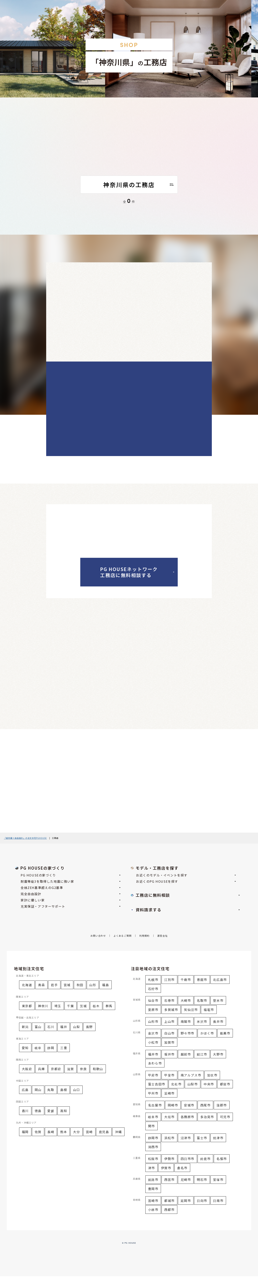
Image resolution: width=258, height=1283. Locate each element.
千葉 (70, 1012)
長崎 (50, 1138)
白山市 (169, 1040)
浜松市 (169, 1144)
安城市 (189, 1112)
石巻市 (169, 1007)
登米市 (218, 1007)
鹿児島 (104, 1138)
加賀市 (169, 1049)
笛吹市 (212, 1082)
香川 (25, 1117)
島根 (63, 1096)
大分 (76, 1138)
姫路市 (153, 1186)
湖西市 (153, 1153)
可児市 (225, 1123)
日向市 (202, 1207)
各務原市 (187, 1123)
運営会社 (162, 942)
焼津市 (218, 1144)
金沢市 (153, 1040)
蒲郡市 (221, 1112)
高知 (63, 1117)
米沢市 (202, 1028)
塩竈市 (209, 1016)
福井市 (153, 1061)
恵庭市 (202, 986)
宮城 (67, 991)
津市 (151, 1174)
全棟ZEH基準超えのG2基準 (71, 894)
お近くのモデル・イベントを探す (186, 882)
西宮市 (169, 1186)
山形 (92, 991)
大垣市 (169, 1123)
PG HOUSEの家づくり (71, 882)
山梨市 (192, 1091)
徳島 (38, 1117)
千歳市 (186, 986)
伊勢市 (169, 1165)
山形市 (153, 1028)
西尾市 (205, 1112)
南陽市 (186, 1028)
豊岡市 (153, 1195)
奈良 (83, 1075)
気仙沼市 (191, 1016)
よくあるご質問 (123, 942)
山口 (76, 1096)
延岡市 (186, 1207)
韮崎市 (169, 1100)
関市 (151, 1132)
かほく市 (207, 1040)
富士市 (202, 1144)
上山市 (169, 1028)
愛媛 (50, 1117)
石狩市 (153, 995)
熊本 (63, 1138)
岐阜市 (153, 1123)
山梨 (76, 1033)
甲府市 (153, 1082)
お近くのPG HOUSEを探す (186, 888)
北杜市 (176, 1091)
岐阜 (38, 1054)
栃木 (96, 1012)
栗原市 (153, 1016)
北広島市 (220, 986)
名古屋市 (155, 1112)
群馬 (109, 1012)
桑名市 (182, 1174)
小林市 (153, 1216)
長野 (89, 1033)
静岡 (50, 1054)
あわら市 (155, 1070)
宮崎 (89, 1138)
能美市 (225, 1040)
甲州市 (153, 1100)
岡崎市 (173, 1112)
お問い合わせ (98, 942)
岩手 (54, 991)
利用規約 (144, 942)
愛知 (25, 1054)
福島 (105, 991)
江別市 (169, 986)
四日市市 (187, 1165)
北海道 (27, 991)
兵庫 (41, 1075)
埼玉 (57, 1012)
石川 (50, 1033)
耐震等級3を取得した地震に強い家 (71, 888)
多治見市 (207, 1123)
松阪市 (153, 1165)
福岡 (25, 1138)
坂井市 (169, 1061)
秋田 (80, 991)
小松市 (153, 1049)
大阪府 (27, 1075)
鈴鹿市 (205, 1165)
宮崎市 (153, 1207)
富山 (38, 1033)
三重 (63, 1054)
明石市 (202, 1186)
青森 (41, 991)
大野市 (218, 1061)
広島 (25, 1096)
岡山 (38, 1096)
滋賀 (70, 1075)
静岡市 (153, 1144)
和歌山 (98, 1075)
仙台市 (153, 1007)
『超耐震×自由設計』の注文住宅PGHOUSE (25, 844)
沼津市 (186, 1144)
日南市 (218, 1207)
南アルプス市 (191, 1082)
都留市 (225, 1091)
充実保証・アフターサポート (71, 913)
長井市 (218, 1028)
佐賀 (38, 1138)
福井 (63, 1033)
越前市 (186, 1061)
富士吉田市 (156, 1091)
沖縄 (118, 1138)
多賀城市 (171, 1016)
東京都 (27, 1012)
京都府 (56, 1075)
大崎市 (186, 1007)
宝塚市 (218, 1186)
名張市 (221, 1165)
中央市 (209, 1091)
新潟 (25, 1033)
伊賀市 (166, 1174)
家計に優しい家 (71, 907)
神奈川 (43, 1012)
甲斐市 (169, 1082)
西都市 (169, 1216)
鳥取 (50, 1096)
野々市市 (187, 1040)
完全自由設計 (71, 900)
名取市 (202, 1007)
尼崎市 (186, 1186)
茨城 (83, 1012)
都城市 (169, 1207)
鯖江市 (202, 1061)
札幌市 (153, 986)
